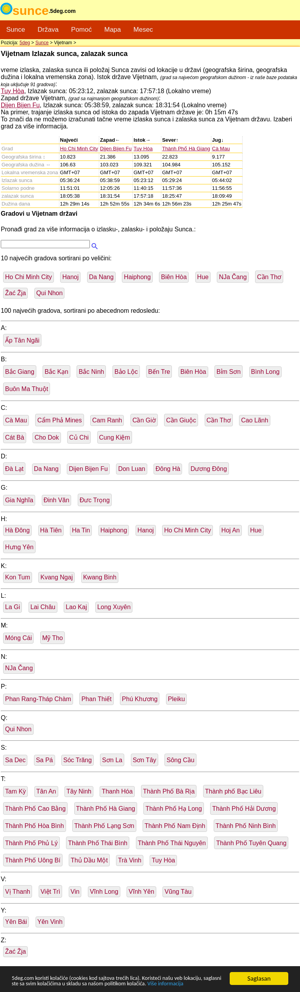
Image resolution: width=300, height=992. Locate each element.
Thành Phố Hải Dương (244, 808)
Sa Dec (15, 760)
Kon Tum (17, 577)
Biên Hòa (174, 277)
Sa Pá (44, 760)
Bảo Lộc (126, 371)
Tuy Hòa (12, 91)
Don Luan (131, 468)
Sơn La (112, 760)
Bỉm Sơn (228, 371)
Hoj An (230, 530)
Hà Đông (17, 530)
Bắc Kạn (56, 371)
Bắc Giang (19, 371)
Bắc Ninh (91, 371)
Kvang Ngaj (56, 577)
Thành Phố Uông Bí (33, 860)
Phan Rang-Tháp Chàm (38, 699)
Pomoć (81, 29)
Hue (203, 277)
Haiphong (137, 277)
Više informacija (33, 984)
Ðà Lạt (14, 468)
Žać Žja (15, 293)
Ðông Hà (167, 468)
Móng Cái (18, 638)
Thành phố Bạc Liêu (233, 791)
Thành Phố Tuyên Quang (251, 843)
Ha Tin (81, 530)
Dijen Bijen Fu (20, 105)
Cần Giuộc (181, 420)
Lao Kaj (76, 607)
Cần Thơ (269, 277)
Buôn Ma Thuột (26, 389)
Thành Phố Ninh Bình (246, 825)
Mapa (112, 29)
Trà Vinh (129, 860)
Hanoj (70, 277)
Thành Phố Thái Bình (97, 843)
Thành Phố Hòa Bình (34, 825)
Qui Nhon (49, 293)
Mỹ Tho (52, 638)
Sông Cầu (180, 760)
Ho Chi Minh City (79, 149)
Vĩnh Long (104, 891)
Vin (75, 891)
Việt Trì (51, 891)
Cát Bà (14, 437)
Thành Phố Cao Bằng (35, 808)
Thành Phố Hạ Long (173, 808)
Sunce (15, 29)
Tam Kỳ (15, 791)
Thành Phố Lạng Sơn (104, 825)
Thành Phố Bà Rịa (169, 791)
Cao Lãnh (254, 420)
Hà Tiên (51, 530)
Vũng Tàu (177, 891)
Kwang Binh (99, 577)
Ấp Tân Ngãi (22, 340)
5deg (25, 42)
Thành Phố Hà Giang (186, 149)
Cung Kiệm (114, 437)
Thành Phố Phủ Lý (31, 843)
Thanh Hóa (117, 791)
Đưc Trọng (95, 500)
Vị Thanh (17, 891)
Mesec (143, 29)
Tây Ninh (78, 791)
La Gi (12, 607)
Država (48, 29)
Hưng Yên (19, 547)
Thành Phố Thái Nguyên (172, 843)
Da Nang (101, 277)
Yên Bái (16, 921)
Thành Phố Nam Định (175, 825)
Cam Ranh (107, 420)
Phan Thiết (96, 699)
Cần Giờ (144, 420)
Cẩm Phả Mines (59, 420)
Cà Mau (221, 149)
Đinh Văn (57, 500)
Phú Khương (139, 699)
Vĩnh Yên (141, 891)
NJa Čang (232, 277)
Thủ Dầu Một (89, 860)
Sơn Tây (144, 760)
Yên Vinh (50, 921)
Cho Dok (46, 437)
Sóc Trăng (77, 760)
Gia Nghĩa (19, 500)
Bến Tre (159, 371)
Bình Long (265, 371)
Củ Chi (79, 437)
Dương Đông (209, 468)
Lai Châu (42, 607)
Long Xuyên (113, 607)
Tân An (46, 791)
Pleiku (176, 699)
